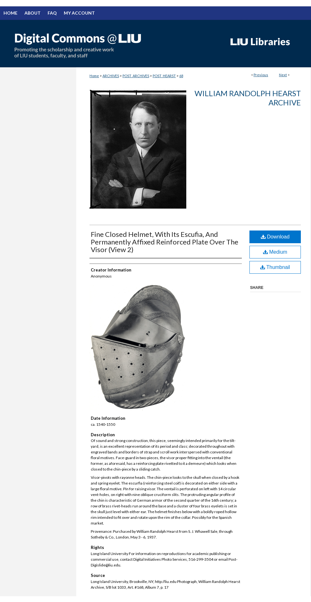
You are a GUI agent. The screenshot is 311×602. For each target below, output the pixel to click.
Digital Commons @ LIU (111, 43)
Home (94, 76)
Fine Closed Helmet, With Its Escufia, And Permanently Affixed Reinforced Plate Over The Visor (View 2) (164, 242)
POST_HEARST (164, 76)
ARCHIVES (111, 76)
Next (283, 75)
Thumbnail (275, 267)
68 (181, 76)
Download (275, 236)
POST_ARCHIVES (135, 76)
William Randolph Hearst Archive (248, 98)
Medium (275, 252)
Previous (261, 75)
